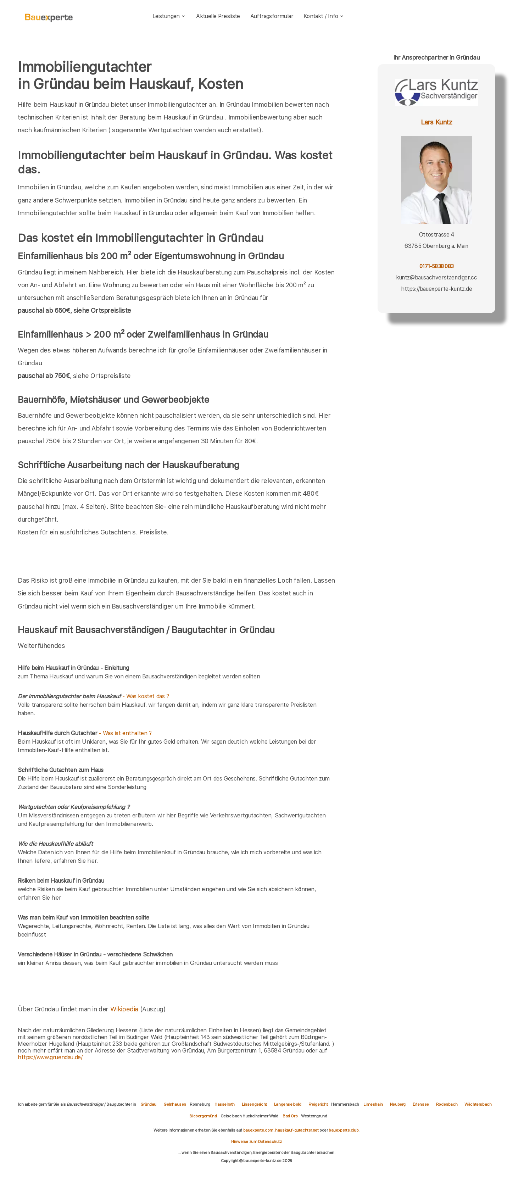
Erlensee (421, 1104)
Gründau (148, 1104)
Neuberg (398, 1104)
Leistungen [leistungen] (169, 16)
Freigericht (318, 1104)
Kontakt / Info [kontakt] (323, 16)
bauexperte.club (343, 1130)
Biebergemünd (203, 1115)
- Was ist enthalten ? (85, 733)
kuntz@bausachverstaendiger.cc (436, 277)
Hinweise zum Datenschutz (256, 1141)
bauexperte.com (258, 1130)
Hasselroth (224, 1104)
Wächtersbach (477, 1104)
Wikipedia (125, 1009)
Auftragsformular (271, 16)
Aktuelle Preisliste (218, 16)
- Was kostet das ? (93, 696)
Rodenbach (446, 1104)
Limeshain (373, 1104)
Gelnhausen (174, 1104)
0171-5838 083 (436, 266)
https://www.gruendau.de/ (50, 1057)
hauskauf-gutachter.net (296, 1130)
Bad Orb (290, 1115)
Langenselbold (287, 1104)
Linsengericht (254, 1104)
